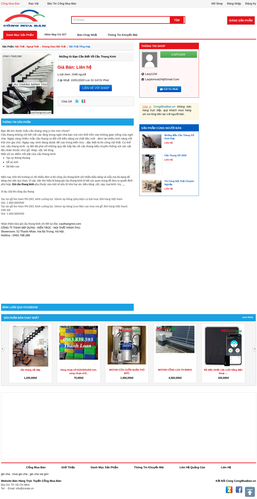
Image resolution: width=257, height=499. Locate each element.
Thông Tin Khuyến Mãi (122, 34)
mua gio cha (19, 474)
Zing (83, 101)
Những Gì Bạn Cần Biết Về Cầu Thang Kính (87, 56)
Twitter (77, 101)
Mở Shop (217, 3)
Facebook (239, 489)
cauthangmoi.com (70, 223)
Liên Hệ (226, 467)
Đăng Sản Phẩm (240, 20)
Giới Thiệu (68, 467)
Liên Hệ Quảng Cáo (192, 467)
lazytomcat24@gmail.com (162, 79)
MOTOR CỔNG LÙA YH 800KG (175, 370)
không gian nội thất (54, 46)
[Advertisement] (67, 267)
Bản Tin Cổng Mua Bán (61, 3)
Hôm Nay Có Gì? (56, 34)
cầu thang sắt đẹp (30, 370)
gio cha (5, 474)
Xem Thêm (247, 317)
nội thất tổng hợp (79, 46)
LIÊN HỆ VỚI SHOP (95, 88)
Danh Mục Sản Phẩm (20, 34)
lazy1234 (151, 74)
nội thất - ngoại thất (27, 46)
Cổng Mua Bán (10, 3)
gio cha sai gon (39, 474)
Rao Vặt (34, 3)
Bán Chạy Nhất (87, 34)
